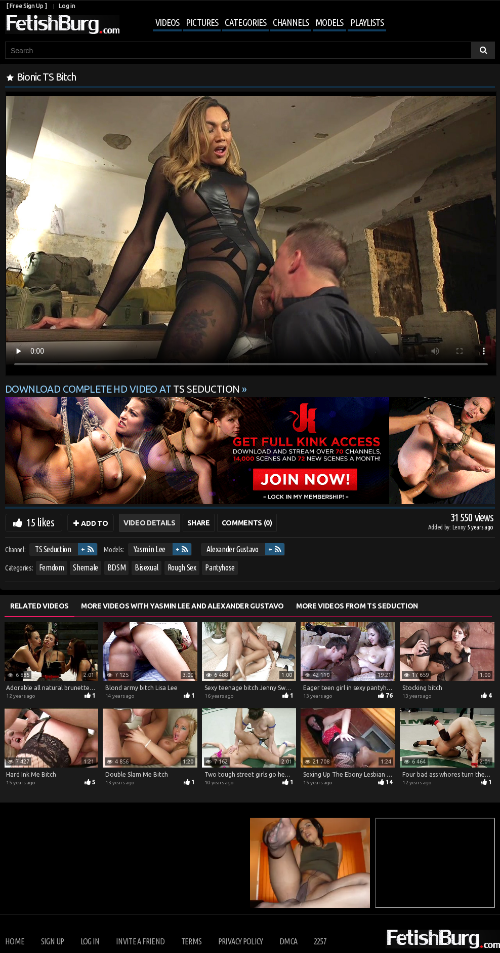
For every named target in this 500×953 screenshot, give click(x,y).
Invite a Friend (140, 941)
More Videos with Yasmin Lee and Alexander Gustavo (182, 606)
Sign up (52, 941)
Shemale (85, 567)
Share (198, 523)
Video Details (149, 523)
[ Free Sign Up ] (27, 6)
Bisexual (146, 567)
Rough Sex (182, 567)
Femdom (51, 567)
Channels (291, 22)
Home (14, 941)
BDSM (116, 567)
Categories (245, 22)
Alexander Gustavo (232, 549)
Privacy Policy (240, 941)
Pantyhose (220, 567)
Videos (167, 22)
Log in (67, 6)
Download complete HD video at (123, 389)
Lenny (459, 526)
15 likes (40, 522)
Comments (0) (247, 523)
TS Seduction (53, 549)
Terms (191, 941)
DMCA (288, 941)
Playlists (367, 22)
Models (329, 22)
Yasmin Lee (150, 549)
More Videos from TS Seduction (357, 606)
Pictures (202, 22)
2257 (320, 941)
